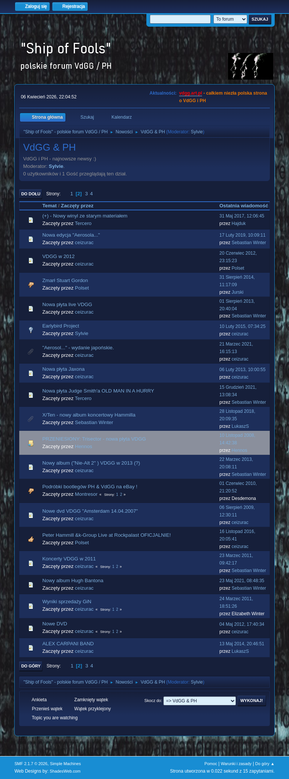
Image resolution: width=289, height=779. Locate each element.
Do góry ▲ (264, 763)
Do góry (31, 666)
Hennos (83, 446)
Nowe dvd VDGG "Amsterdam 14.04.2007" (90, 511)
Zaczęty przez (77, 205)
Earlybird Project (60, 326)
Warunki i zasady (236, 763)
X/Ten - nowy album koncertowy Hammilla (88, 415)
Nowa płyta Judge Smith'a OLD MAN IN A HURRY (98, 391)
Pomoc (210, 763)
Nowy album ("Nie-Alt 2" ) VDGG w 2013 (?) (91, 463)
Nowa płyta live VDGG (67, 304)
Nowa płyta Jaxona (63, 369)
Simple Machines (65, 763)
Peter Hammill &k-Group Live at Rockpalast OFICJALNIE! (106, 535)
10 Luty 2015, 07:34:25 (242, 326)
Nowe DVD (54, 624)
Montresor (86, 494)
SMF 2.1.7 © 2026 (30, 763)
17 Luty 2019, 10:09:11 (242, 235)
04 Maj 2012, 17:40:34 (241, 624)
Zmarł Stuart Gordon (65, 280)
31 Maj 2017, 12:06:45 (241, 216)
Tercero (83, 223)
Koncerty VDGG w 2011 (69, 559)
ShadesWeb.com (65, 771)
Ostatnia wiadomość (243, 205)
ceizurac (84, 242)
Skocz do (152, 700)
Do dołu (30, 194)
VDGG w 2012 (58, 256)
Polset (238, 268)
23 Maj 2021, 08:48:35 (241, 580)
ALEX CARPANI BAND (68, 643)
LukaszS (240, 426)
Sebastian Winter (249, 242)
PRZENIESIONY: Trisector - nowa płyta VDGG (94, 439)
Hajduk (239, 223)
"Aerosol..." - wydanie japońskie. (78, 347)
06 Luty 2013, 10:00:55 (242, 369)
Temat (49, 205)
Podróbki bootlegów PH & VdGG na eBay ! (89, 486)
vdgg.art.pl (190, 93)
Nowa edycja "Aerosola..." (71, 235)
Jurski (237, 292)
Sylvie (197, 131)
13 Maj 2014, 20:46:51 (241, 643)
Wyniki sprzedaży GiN (66, 601)
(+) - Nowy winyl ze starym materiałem (84, 216)
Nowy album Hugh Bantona (72, 580)
